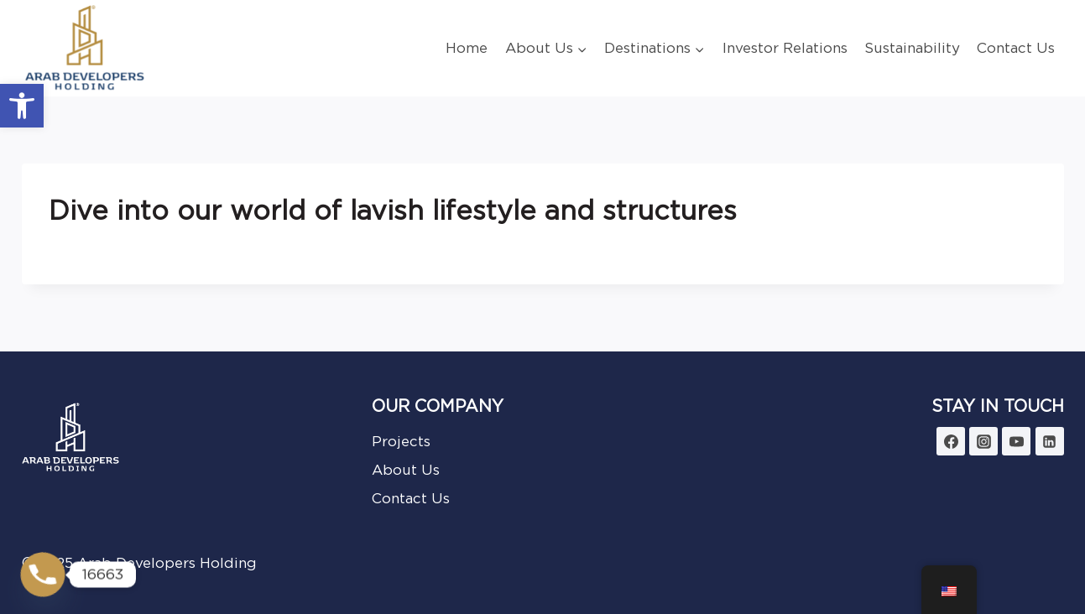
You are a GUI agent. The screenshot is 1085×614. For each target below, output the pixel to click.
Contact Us (1016, 47)
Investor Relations (785, 47)
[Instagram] (983, 441)
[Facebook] (950, 441)
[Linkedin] (1049, 441)
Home (467, 47)
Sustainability (912, 47)
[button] (22, 105)
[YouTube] (1016, 441)
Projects (401, 441)
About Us (406, 469)
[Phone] (42, 574)
